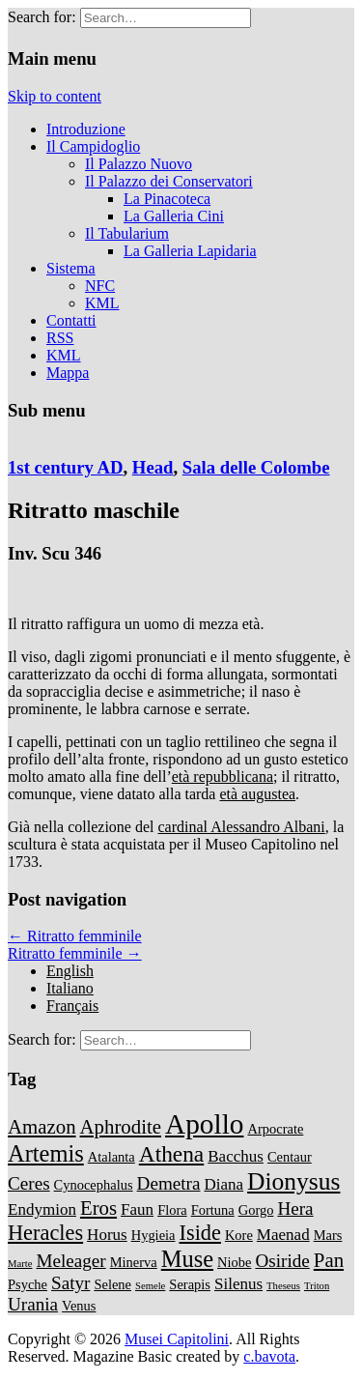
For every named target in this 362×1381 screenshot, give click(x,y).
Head (153, 467)
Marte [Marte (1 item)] (20, 1263)
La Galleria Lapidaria (190, 251)
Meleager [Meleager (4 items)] (70, 1261)
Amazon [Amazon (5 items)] (42, 1126)
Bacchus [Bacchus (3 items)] (236, 1156)
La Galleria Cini (174, 216)
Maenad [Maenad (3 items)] (283, 1234)
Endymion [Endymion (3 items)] (42, 1209)
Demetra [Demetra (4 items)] (169, 1183)
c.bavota (269, 1356)
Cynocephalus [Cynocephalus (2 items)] (93, 1185)
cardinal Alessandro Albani (240, 827)
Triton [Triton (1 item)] (316, 1285)
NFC (100, 285)
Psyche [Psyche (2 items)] (27, 1284)
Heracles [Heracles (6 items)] (45, 1233)
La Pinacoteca (167, 198)
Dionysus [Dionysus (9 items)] (293, 1181)
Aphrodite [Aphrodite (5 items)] (120, 1126)
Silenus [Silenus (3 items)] (238, 1284)
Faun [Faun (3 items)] (137, 1209)
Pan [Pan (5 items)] (329, 1260)
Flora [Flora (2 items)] (172, 1210)
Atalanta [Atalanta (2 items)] (111, 1157)
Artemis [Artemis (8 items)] (46, 1153)
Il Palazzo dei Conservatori (169, 181)
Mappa (67, 372)
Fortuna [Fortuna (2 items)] (213, 1210)
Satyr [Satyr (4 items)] (70, 1283)
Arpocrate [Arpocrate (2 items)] (275, 1128)
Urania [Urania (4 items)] (33, 1304)
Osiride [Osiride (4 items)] (282, 1261)
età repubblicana (222, 776)
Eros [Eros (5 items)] (98, 1208)
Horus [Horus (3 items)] (107, 1234)
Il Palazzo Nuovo (138, 164)
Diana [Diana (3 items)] (223, 1184)
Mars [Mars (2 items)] (328, 1235)
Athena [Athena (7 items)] (172, 1153)
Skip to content (54, 96)
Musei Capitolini (177, 1339)
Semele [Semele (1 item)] (150, 1285)
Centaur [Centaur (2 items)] (289, 1157)
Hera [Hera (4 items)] (295, 1208)
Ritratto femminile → (75, 953)
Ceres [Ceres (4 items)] (29, 1183)
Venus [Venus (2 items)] (79, 1305)
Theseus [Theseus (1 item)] (283, 1285)
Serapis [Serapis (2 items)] (189, 1284)
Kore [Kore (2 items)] (239, 1235)
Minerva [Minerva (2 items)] (133, 1262)
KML (102, 303)
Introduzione (85, 129)
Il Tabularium (127, 233)
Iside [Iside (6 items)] (200, 1233)
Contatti (71, 320)
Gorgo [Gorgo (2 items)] (256, 1210)
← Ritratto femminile (75, 936)
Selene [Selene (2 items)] (112, 1284)
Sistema (71, 268)
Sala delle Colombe (256, 467)
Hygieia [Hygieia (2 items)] (153, 1235)
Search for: (42, 17)
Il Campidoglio (93, 146)
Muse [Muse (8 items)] (187, 1259)
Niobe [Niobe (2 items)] (234, 1262)
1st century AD (65, 467)
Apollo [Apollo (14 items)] (204, 1123)
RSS (59, 338)
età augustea (257, 794)
